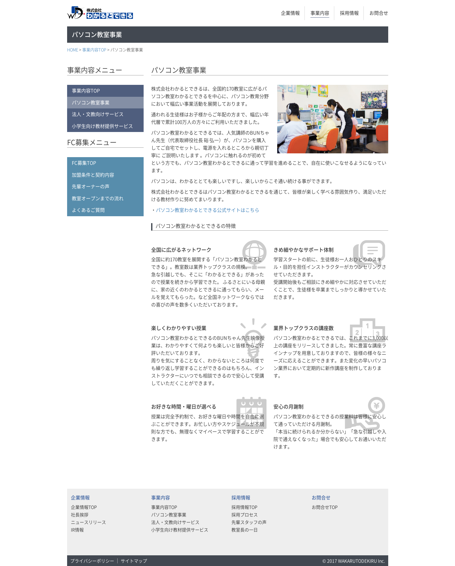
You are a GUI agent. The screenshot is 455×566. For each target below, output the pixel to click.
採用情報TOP (244, 507)
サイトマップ (134, 561)
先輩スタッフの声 (249, 522)
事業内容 (319, 12)
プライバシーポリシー (92, 561)
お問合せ (378, 12)
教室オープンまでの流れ (98, 198)
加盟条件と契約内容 (93, 174)
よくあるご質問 (88, 209)
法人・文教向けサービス (98, 114)
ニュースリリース (88, 522)
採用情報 (349, 12)
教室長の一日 (244, 529)
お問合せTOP (325, 507)
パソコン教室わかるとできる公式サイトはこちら (207, 209)
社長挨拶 (79, 514)
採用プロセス (244, 514)
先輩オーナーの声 (90, 186)
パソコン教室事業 (90, 102)
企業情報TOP (84, 507)
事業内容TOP (94, 49)
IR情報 (77, 529)
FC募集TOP (84, 162)
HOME (72, 49)
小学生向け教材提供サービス (102, 126)
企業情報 (290, 12)
